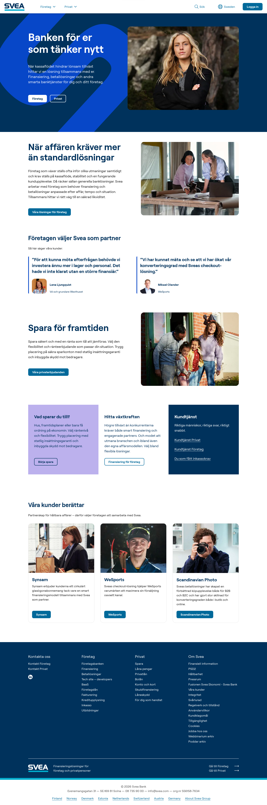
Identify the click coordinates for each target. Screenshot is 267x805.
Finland (57, 798)
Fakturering (89, 695)
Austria (159, 798)
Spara (139, 663)
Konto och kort (145, 684)
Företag (37, 98)
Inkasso (87, 705)
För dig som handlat (148, 700)
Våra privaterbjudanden (48, 372)
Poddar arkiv (197, 741)
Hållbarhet (195, 674)
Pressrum (194, 679)
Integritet (194, 695)
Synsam (41, 614)
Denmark (87, 798)
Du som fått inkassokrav (192, 458)
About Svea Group (197, 798)
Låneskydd (142, 695)
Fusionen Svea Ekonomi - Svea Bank (212, 684)
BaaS (85, 684)
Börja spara (45, 462)
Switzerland (142, 798)
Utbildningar (90, 710)
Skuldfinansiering (147, 689)
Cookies (194, 726)
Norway (72, 798)
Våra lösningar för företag (49, 212)
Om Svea (196, 656)
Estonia (103, 798)
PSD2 (192, 669)
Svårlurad (195, 700)
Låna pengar (143, 669)
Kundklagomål (198, 715)
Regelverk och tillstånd (204, 705)
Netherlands (121, 798)
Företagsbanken (93, 663)
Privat (58, 98)
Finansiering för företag (124, 462)
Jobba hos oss (197, 731)
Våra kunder (196, 689)
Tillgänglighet (197, 721)
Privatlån (141, 674)
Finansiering (90, 669)
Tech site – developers (97, 679)
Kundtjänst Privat (187, 440)
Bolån (139, 679)
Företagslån (90, 689)
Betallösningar (91, 674)
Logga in (252, 7)
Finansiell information (203, 663)
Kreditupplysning (93, 700)
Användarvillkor (199, 710)
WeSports (115, 614)
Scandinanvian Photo (195, 614)
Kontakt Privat (38, 669)
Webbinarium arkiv (201, 736)
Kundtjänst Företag (189, 449)
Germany (174, 798)
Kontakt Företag (39, 663)
